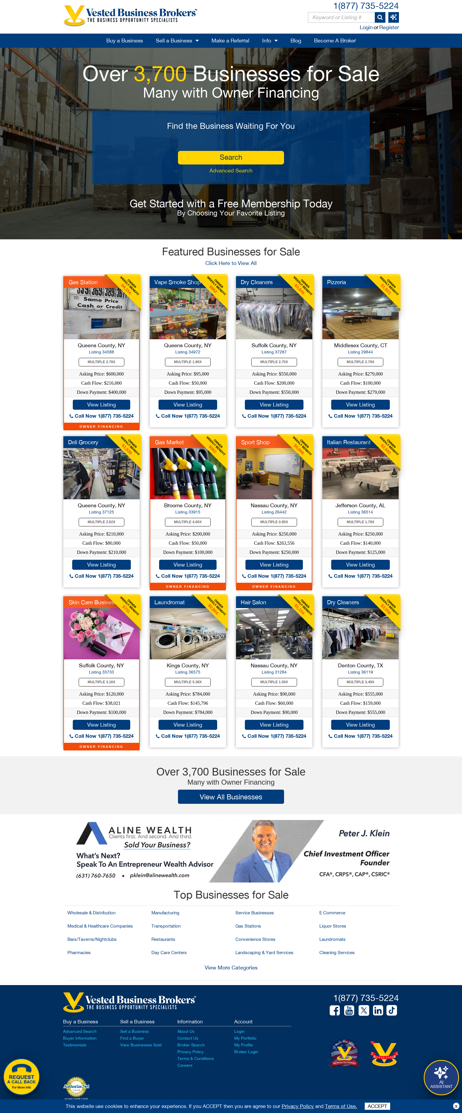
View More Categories (231, 967)
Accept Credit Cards (76, 1098)
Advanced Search (231, 170)
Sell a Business (174, 40)
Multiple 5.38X (188, 682)
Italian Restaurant (349, 442)
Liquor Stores (332, 925)
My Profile (243, 1045)
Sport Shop (255, 442)
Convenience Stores (255, 939)
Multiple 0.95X (274, 522)
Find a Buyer (132, 1038)
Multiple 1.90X (188, 362)
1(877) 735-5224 (366, 5)
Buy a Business (124, 40)
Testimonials (74, 1045)
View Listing (101, 404)
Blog (296, 40)
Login (366, 27)
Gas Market (169, 442)
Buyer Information (80, 1038)
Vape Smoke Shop (177, 282)
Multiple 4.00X (188, 522)
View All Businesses (231, 797)
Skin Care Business (93, 602)
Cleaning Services (337, 952)
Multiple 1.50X (274, 682)
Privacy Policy (190, 1051)
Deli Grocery (83, 442)
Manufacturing (165, 912)
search (231, 157)
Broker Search (191, 1045)
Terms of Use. (341, 1106)
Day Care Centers (169, 952)
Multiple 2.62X (102, 522)
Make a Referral (230, 40)
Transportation (166, 925)
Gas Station (83, 282)
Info (266, 40)
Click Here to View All (231, 263)
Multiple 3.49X (360, 682)
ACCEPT (377, 1106)
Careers (184, 1065)
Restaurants (163, 939)
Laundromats (332, 939)
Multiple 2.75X (274, 362)
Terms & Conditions (195, 1058)
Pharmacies (79, 952)
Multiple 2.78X (102, 362)
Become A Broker (335, 40)
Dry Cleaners (257, 282)
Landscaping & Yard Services (264, 952)
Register (389, 27)
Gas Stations (248, 925)
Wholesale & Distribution (91, 912)
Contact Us (187, 1038)
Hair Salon (253, 602)
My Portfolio (245, 1038)
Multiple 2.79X (360, 362)
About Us (185, 1031)
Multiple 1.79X (360, 522)
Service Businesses (254, 912)
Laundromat (169, 602)
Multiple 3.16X (102, 682)
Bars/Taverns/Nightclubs (92, 939)
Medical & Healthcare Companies (100, 925)
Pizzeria (336, 282)
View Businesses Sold (140, 1045)
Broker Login (246, 1051)
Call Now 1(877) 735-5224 (101, 416)
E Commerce (332, 912)
